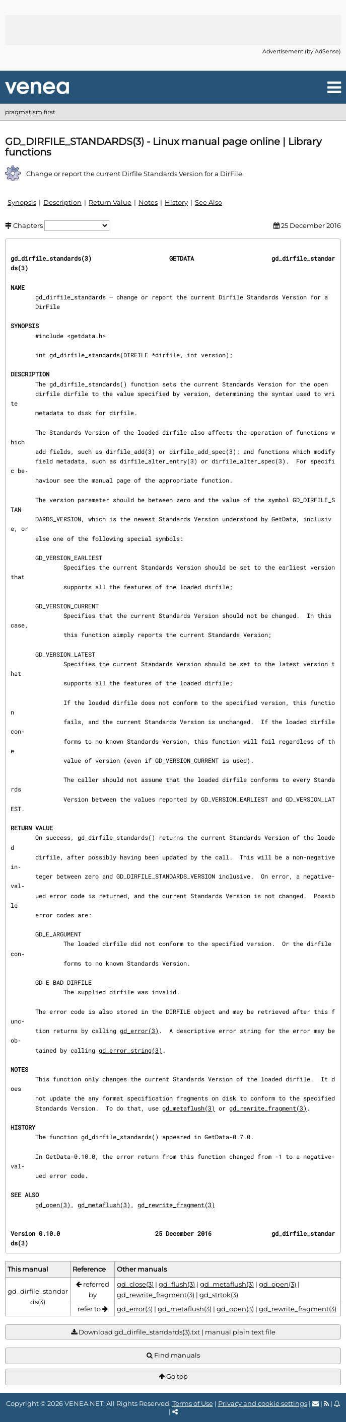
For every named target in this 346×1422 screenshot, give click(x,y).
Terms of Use (192, 1403)
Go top (173, 1376)
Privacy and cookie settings (262, 1403)
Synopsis (22, 202)
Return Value (110, 202)
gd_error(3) (139, 1030)
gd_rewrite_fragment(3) (268, 1108)
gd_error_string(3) (130, 1050)
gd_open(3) (53, 1205)
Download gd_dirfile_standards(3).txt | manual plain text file (173, 1332)
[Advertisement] (173, 30)
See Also (208, 202)
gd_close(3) (135, 1284)
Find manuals (173, 1355)
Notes (148, 202)
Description (62, 202)
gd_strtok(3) (218, 1295)
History (176, 202)
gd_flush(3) (177, 1284)
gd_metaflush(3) (188, 1108)
